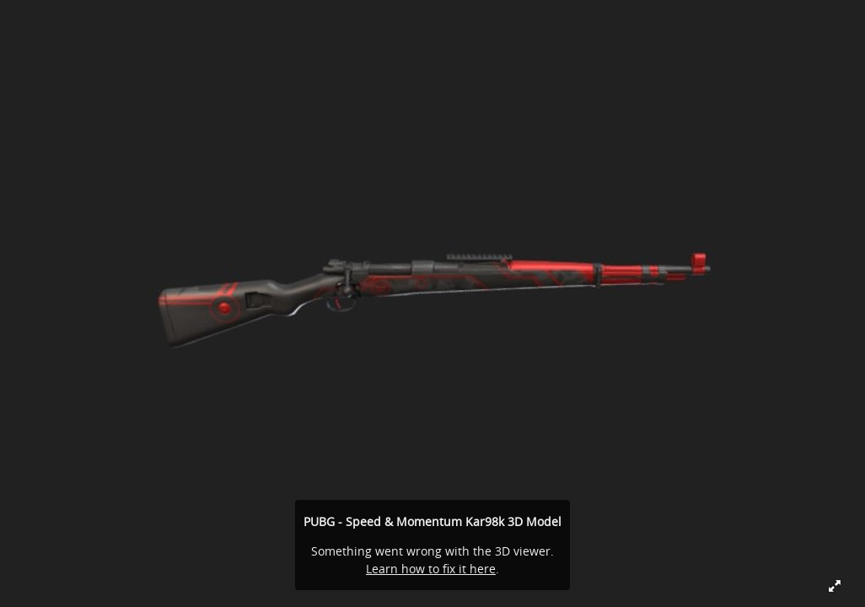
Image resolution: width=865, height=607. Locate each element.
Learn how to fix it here (431, 569)
